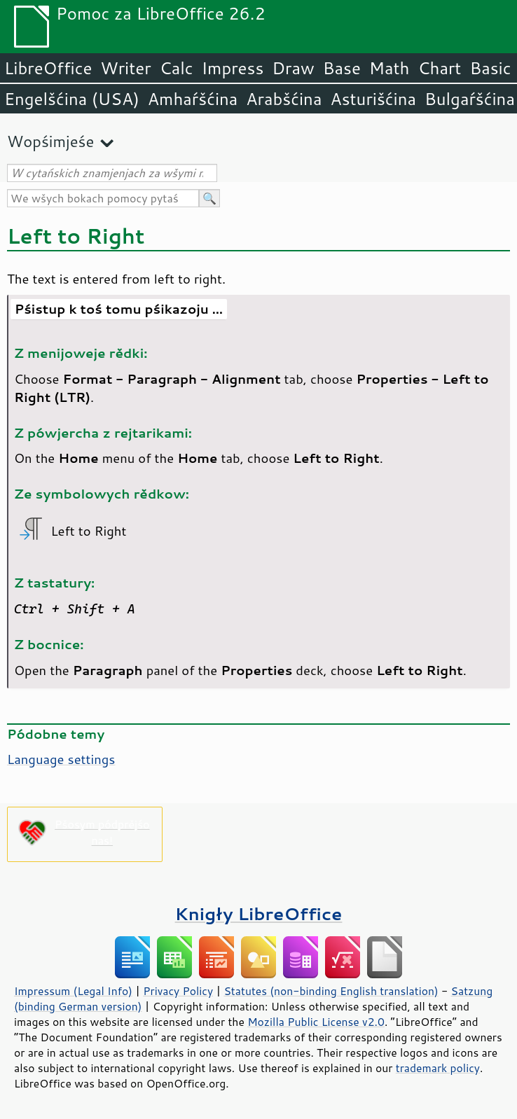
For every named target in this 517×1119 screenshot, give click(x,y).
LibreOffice (48, 68)
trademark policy (438, 1068)
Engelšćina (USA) (71, 99)
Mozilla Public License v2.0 (316, 1021)
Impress (233, 68)
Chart (439, 68)
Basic (490, 68)
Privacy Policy (178, 991)
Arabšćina (284, 99)
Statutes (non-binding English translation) (330, 991)
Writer (125, 68)
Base (342, 68)
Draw (293, 68)
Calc (176, 68)
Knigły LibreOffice (259, 913)
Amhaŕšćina (192, 99)
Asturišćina (373, 99)
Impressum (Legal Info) (73, 991)
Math (389, 68)
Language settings (61, 759)
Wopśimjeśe (50, 141)
